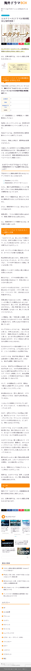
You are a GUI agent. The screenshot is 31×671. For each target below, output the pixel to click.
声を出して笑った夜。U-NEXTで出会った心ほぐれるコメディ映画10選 (16, 576)
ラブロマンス (7, 654)
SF (4, 607)
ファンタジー (7, 641)
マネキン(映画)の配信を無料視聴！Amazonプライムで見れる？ (16, 569)
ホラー (6, 645)
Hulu (5, 102)
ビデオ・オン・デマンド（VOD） (14, 637)
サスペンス (7, 624)
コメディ (6, 620)
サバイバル (7, 629)
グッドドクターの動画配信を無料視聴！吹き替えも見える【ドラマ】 (16, 595)
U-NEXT (5, 98)
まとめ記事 (7, 612)
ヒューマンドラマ (5, 15)
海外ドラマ (15, 3)
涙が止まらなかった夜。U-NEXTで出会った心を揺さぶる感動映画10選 (16, 582)
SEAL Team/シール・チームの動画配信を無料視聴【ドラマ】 (16, 588)
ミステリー (7, 650)
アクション (7, 616)
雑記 (5, 658)
